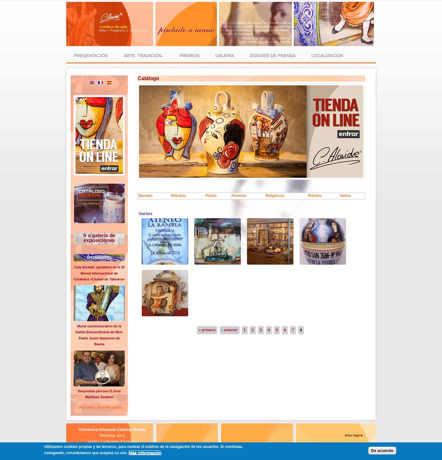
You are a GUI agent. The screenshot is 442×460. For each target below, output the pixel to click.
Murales (146, 196)
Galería (224, 55)
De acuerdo (382, 450)
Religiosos (275, 196)
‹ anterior (230, 330)
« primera (207, 330)
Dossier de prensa (273, 55)
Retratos (178, 196)
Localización (327, 55)
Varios (345, 196)
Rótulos (315, 196)
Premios (190, 55)
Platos (211, 196)
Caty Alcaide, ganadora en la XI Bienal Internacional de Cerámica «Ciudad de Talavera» (99, 273)
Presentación (91, 55)
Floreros (239, 196)
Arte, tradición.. (143, 55)
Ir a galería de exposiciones (99, 238)
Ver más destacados (100, 407)
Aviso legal (352, 435)
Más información (145, 452)
